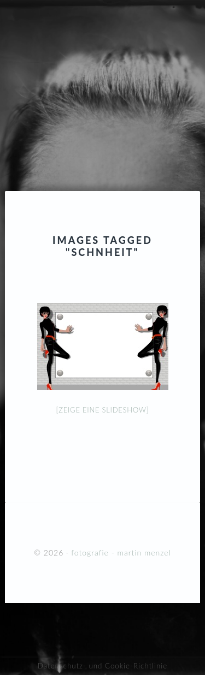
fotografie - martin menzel (102, 74)
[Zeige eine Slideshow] (102, 409)
